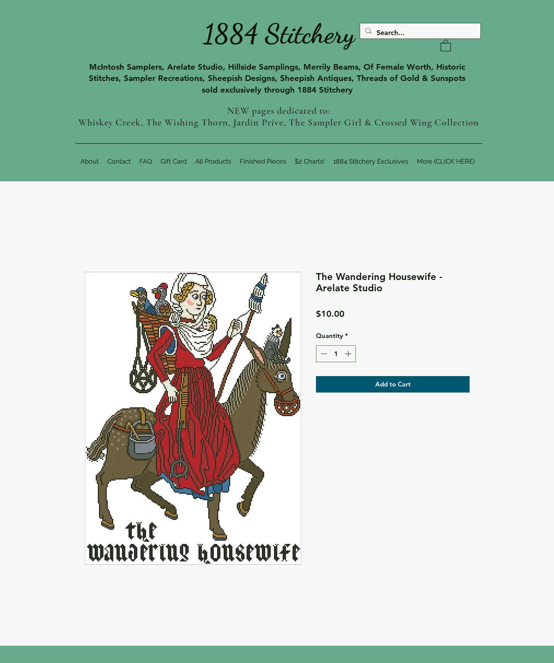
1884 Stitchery (279, 33)
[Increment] (349, 354)
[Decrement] (323, 354)
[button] (446, 45)
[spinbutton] (336, 354)
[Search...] (419, 32)
